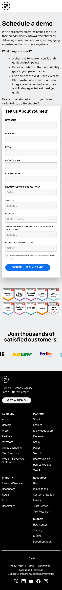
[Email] (31, 152)
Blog (36, 483)
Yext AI (37, 470)
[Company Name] (31, 179)
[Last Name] (31, 139)
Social (36, 442)
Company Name (12, 173)
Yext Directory (10, 453)
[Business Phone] (31, 165)
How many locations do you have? (22, 187)
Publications (40, 489)
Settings (38, 570)
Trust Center (40, 506)
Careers (6, 425)
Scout (36, 419)
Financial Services (12, 483)
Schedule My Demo (27, 267)
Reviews (38, 436)
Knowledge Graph (44, 430)
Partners (7, 436)
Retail (5, 494)
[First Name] (31, 125)
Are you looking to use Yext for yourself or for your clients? (29, 228)
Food (5, 500)
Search (37, 453)
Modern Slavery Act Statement (13, 460)
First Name (10, 120)
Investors (7, 442)
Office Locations (11, 447)
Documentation (42, 541)
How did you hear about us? (19, 243)
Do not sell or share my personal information (31, 573)
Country (9, 214)
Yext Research (41, 511)
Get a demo (16, 400)
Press (5, 430)
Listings (37, 425)
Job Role (9, 200)
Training (38, 530)
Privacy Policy (15, 565)
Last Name (10, 133)
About (5, 419)
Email (8, 147)
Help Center (40, 524)
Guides (37, 536)
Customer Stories (43, 494)
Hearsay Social (42, 459)
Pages (37, 447)
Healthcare (8, 489)
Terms (30, 565)
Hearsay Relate (42, 464)
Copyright (24, 570)
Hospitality (8, 506)
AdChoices (44, 565)
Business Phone (13, 160)
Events (37, 500)
